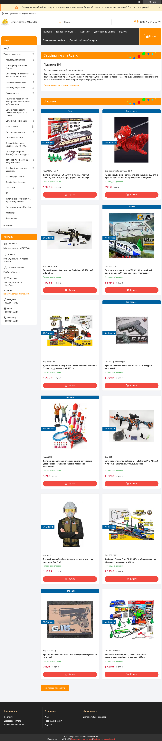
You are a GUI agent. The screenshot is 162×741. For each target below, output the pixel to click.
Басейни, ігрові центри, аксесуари (16, 169)
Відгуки (123, 31)
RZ (7, 193)
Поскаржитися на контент (81, 739)
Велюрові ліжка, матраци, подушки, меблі (18, 161)
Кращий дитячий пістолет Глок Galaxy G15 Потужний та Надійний (70, 656)
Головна (47, 31)
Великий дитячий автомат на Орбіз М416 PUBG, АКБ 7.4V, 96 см (68, 271)
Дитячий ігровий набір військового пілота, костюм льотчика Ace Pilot (68, 560)
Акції (47, 717)
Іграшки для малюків (15, 60)
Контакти (85, 31)
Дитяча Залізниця (14, 137)
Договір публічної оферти (83, 40)
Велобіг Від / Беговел (15, 182)
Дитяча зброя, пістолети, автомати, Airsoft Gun (17, 75)
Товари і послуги (64, 31)
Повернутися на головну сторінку (61, 85)
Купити (72, 194)
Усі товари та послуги (55, 688)
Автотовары (11, 218)
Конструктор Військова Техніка (16, 66)
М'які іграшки (12, 126)
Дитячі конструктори (15, 132)
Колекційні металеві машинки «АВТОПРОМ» (16, 144)
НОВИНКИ (8, 225)
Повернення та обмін (54, 40)
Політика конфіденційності (104, 739)
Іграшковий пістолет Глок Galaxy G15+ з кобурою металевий (128, 367)
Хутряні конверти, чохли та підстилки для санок (18, 200)
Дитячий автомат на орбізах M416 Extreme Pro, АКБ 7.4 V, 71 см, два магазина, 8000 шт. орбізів (131, 462)
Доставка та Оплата (104, 31)
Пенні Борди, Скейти (15, 176)
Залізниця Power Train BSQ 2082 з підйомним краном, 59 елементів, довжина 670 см (131, 560)
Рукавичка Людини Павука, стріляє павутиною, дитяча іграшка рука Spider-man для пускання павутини (131, 176)
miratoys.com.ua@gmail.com (17, 294)
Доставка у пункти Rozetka (18, 207)
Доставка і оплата (12, 721)
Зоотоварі (10, 213)
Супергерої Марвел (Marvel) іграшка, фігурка (17, 152)
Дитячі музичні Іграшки (16, 121)
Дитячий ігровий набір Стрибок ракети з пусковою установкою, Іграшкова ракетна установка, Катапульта (67, 464)
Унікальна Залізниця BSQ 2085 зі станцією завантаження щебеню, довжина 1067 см (125, 656)
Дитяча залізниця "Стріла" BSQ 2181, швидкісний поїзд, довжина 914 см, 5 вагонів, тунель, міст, (128, 271)
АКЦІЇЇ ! (7, 48)
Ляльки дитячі (12, 93)
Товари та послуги (12, 54)
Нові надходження (53, 721)
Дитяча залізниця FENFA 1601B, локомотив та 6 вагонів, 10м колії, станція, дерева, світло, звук (66, 176)
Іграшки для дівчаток (15, 88)
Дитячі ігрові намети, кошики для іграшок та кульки (16, 113)
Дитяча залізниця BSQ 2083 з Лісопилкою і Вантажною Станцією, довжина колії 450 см (70, 367)
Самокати (10, 188)
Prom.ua (94, 737)
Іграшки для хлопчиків (16, 82)
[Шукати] (60, 22)
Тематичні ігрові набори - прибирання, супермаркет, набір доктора (18, 101)
